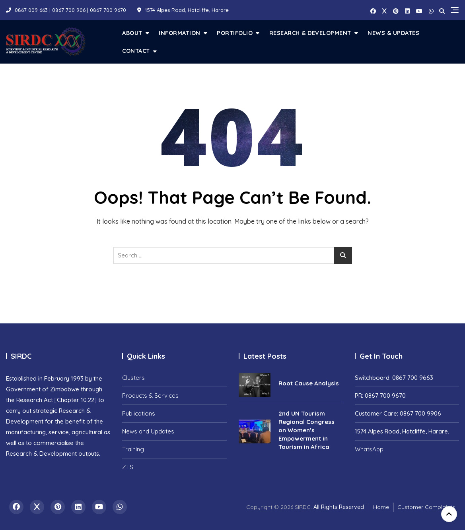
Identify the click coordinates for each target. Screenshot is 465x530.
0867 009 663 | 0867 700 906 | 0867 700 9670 (66, 10)
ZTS (127, 467)
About (132, 33)
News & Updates (393, 33)
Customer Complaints (426, 507)
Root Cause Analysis (308, 383)
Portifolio (235, 33)
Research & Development (310, 33)
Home (381, 507)
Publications (138, 413)
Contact (136, 50)
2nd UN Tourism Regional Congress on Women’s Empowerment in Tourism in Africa (306, 430)
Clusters (133, 377)
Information (179, 33)
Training (133, 449)
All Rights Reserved (338, 507)
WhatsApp (369, 449)
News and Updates (148, 431)
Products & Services (150, 395)
